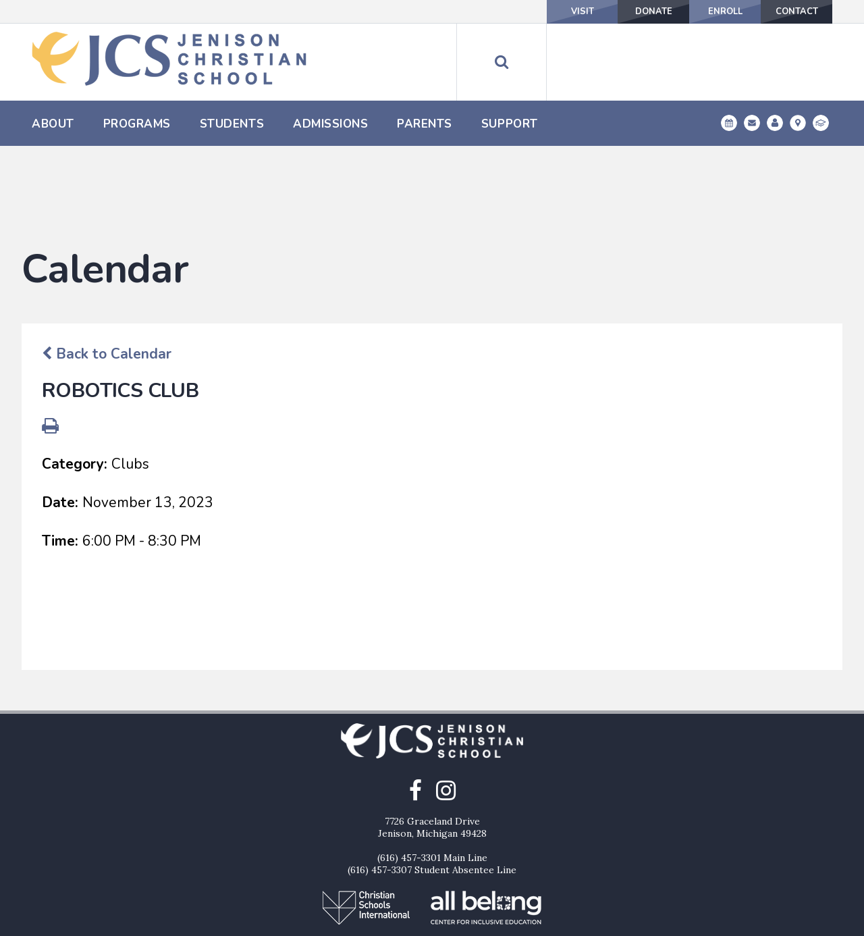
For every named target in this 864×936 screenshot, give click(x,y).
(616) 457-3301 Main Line (432, 789)
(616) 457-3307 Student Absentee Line (432, 802)
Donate (608, 11)
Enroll (698, 11)
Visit (518, 11)
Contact (787, 11)
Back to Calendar (106, 285)
